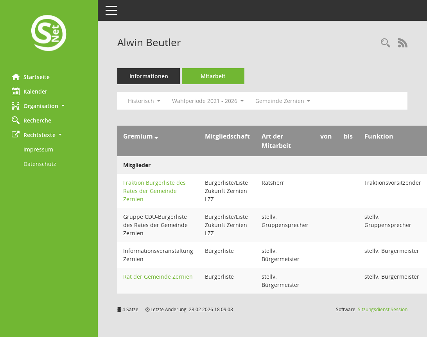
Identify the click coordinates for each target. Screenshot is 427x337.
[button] (49, 106)
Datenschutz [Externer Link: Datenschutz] (39, 164)
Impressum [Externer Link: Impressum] (38, 149)
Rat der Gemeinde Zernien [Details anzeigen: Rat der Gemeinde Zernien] (158, 276)
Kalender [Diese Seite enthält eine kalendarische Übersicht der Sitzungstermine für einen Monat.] (29, 91)
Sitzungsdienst (382, 309)
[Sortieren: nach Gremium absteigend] (156, 136)
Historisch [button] (144, 101)
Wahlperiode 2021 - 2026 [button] (208, 101)
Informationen (148, 76)
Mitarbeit (213, 76)
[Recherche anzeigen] (385, 43)
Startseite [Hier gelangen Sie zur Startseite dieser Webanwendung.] (31, 77)
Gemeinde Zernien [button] (282, 101)
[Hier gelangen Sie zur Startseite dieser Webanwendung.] (49, 34)
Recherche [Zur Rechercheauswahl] (31, 120)
